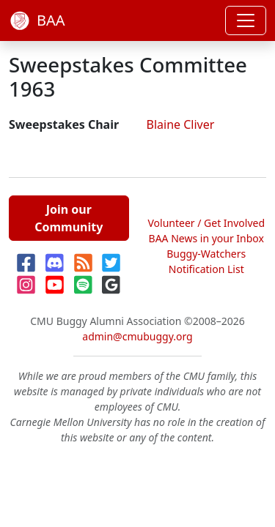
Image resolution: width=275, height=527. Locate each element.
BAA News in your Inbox (206, 238)
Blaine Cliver (181, 124)
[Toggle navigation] (245, 20)
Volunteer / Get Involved (206, 223)
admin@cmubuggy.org (137, 336)
